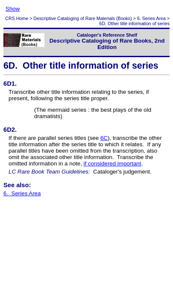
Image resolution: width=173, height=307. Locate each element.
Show (13, 9)
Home (22, 18)
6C (104, 138)
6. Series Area (151, 18)
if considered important (112, 163)
